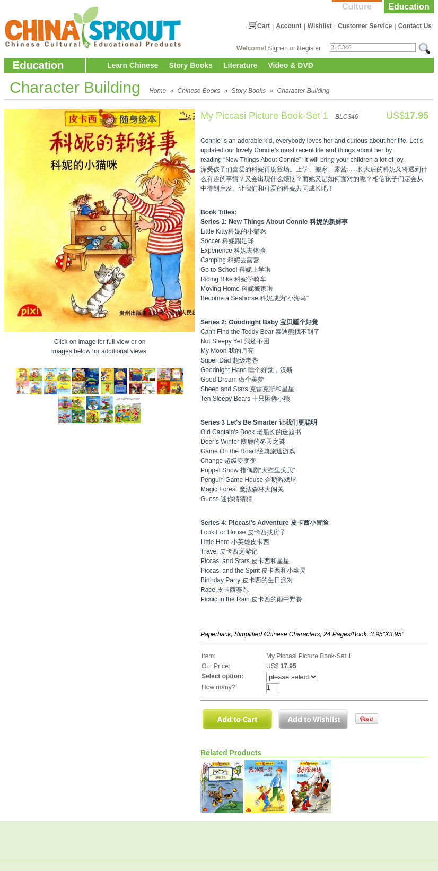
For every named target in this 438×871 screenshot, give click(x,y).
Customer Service (365, 26)
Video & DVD (290, 65)
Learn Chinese (132, 65)
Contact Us (415, 26)
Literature (240, 65)
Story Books (190, 65)
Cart (263, 26)
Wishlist (320, 26)
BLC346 (346, 116)
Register (309, 48)
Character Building (303, 90)
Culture (357, 6)
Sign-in (278, 48)
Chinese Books (199, 90)
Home (157, 90)
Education (408, 6)
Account (288, 26)
